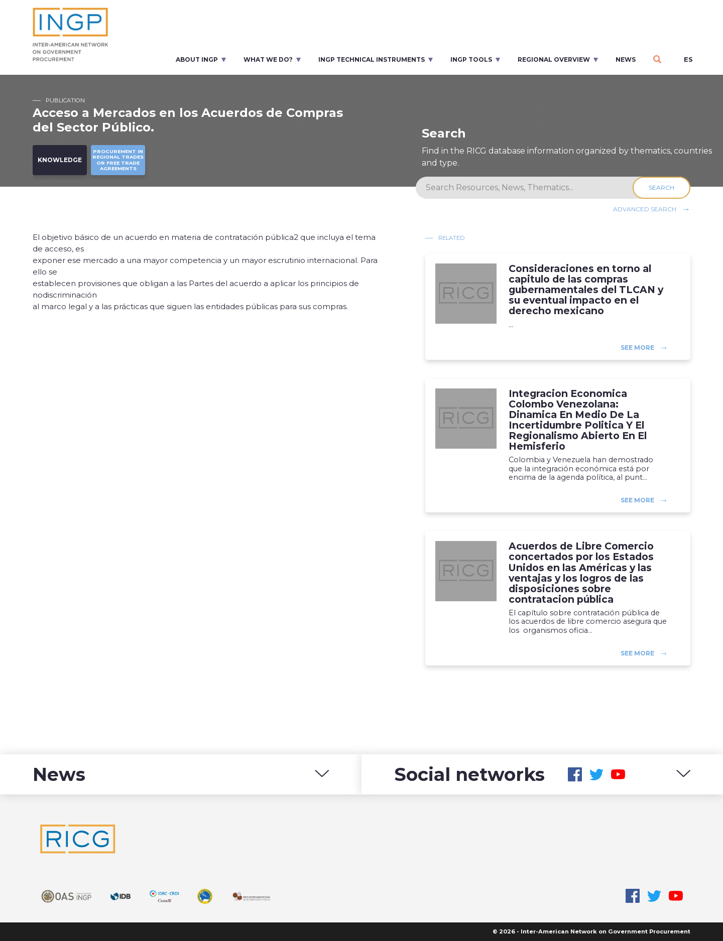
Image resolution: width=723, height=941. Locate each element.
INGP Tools (471, 59)
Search (661, 187)
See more (637, 347)
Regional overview (554, 59)
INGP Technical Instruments (371, 59)
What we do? (268, 59)
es (688, 59)
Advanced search (644, 209)
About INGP (197, 59)
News (626, 59)
